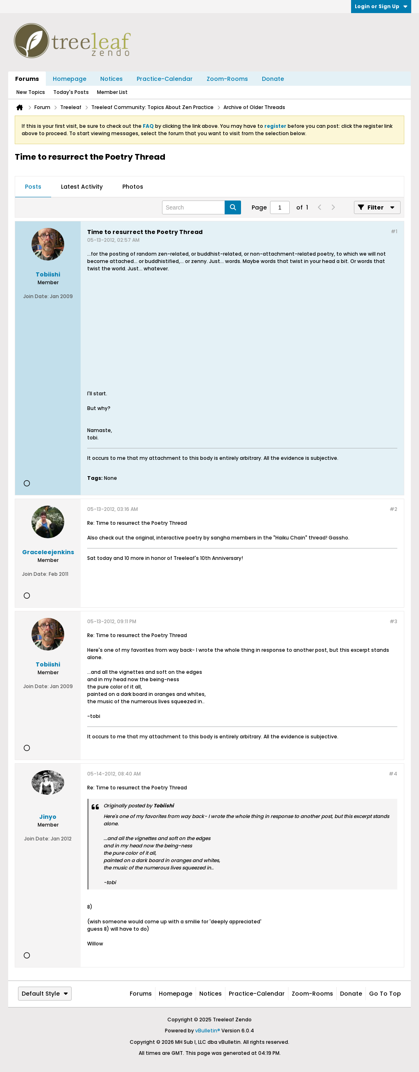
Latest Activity (82, 187)
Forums (27, 79)
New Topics (30, 92)
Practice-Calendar (165, 79)
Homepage (69, 79)
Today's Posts (71, 92)
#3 (393, 621)
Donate (273, 79)
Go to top (385, 994)
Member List (112, 92)
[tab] (33, 187)
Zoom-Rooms (227, 79)
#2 (393, 509)
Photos (132, 187)
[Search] (201, 207)
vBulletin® (207, 1030)
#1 (394, 231)
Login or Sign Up (381, 6)
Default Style (45, 994)
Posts (33, 187)
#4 (393, 773)
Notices (111, 79)
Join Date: (36, 296)
